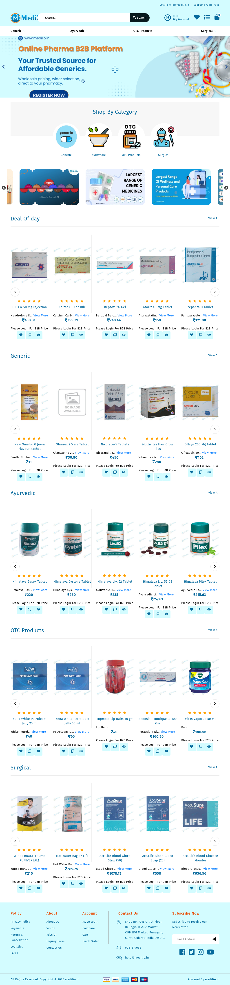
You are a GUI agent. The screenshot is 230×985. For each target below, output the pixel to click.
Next (226, 188)
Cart (85, 934)
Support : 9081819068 (206, 4)
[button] (3, 66)
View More (40, 315)
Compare (88, 928)
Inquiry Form (55, 941)
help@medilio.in (137, 957)
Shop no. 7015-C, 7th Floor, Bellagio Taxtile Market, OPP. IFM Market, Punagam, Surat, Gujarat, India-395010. (145, 929)
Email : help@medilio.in (174, 4)
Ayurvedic (78, 31)
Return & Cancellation (19, 937)
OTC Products (144, 31)
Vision (50, 928)
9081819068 (133, 947)
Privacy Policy (20, 921)
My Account (90, 921)
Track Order (90, 941)
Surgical (208, 31)
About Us (52, 921)
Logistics (17, 946)
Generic (17, 31)
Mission (51, 934)
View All (213, 218)
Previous (4, 188)
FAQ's (14, 953)
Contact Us (54, 947)
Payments (17, 928)
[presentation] (15, 292)
